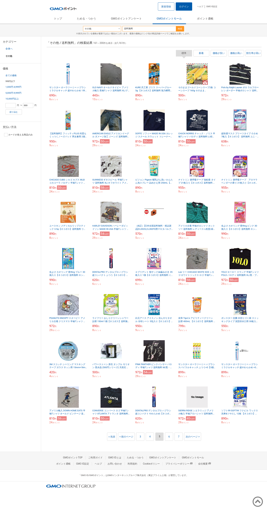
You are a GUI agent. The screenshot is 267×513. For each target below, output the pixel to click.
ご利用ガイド (95, 457)
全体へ (9, 48)
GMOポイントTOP (73, 457)
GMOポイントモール (169, 18)
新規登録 (166, 6)
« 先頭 (112, 436)
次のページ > (193, 436)
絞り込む (14, 112)
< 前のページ (126, 436)
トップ (58, 18)
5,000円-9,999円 (13, 93)
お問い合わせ (115, 463)
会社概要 (204, 463)
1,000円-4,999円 (13, 87)
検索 (180, 28)
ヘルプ (200, 6)
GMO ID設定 (211, 6)
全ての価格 (11, 75)
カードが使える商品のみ (18, 134)
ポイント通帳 (205, 18)
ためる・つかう (86, 18)
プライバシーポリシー (179, 463)
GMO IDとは (114, 457)
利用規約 (132, 463)
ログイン (184, 6)
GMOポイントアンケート (126, 18)
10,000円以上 (12, 98)
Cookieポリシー (151, 463)
